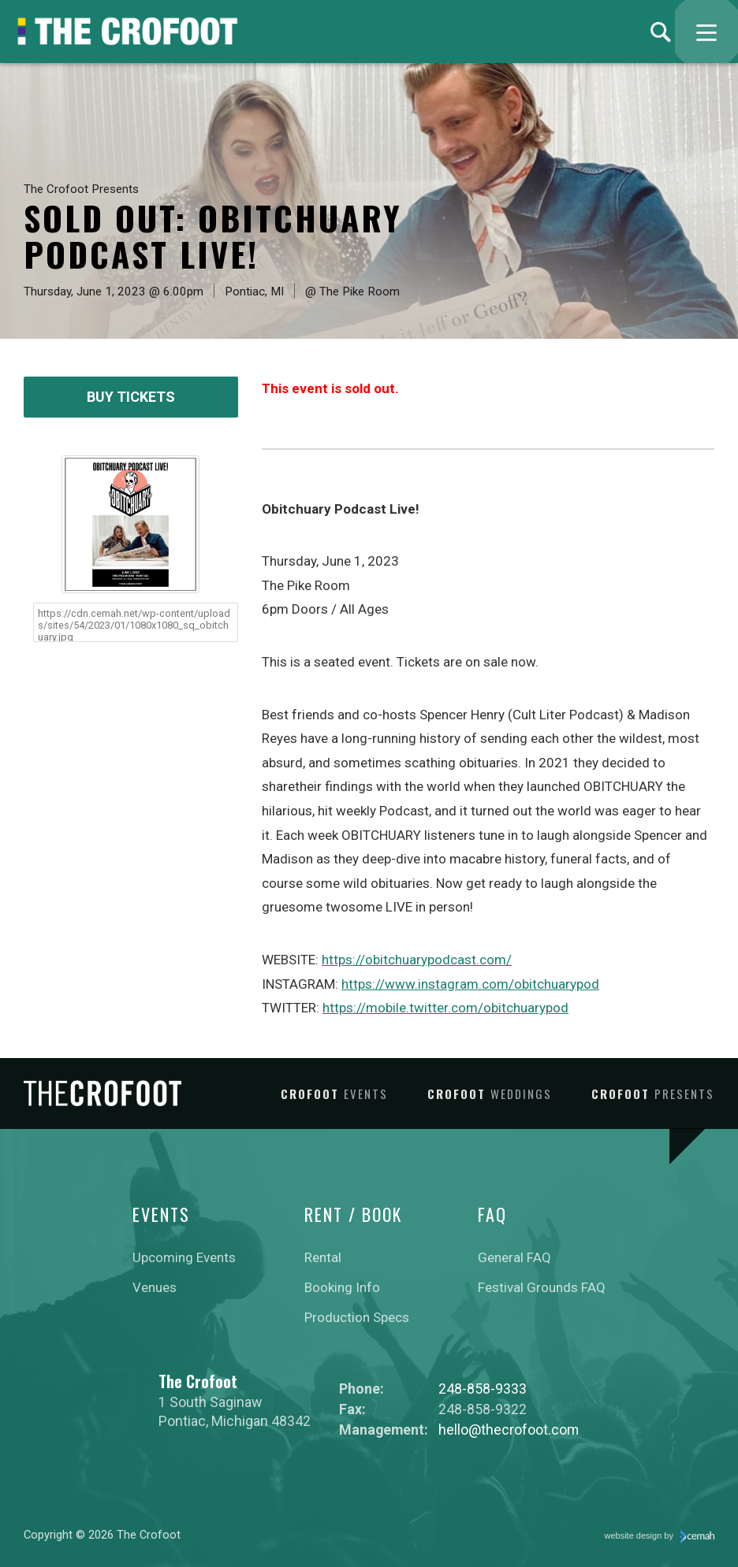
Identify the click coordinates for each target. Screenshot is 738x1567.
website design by (660, 1537)
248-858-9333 (482, 1388)
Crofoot (334, 1093)
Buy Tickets (131, 396)
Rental (322, 1257)
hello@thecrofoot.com (508, 1429)
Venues (154, 1287)
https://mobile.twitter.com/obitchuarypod (445, 1008)
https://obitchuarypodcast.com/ (417, 959)
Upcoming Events (184, 1257)
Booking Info (342, 1287)
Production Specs (356, 1317)
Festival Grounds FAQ (542, 1287)
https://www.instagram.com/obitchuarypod (470, 984)
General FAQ (514, 1257)
